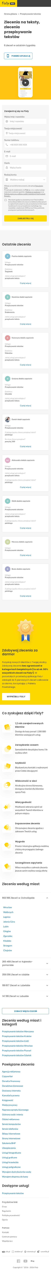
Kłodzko (7, 940)
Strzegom (7, 945)
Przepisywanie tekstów (13, 1193)
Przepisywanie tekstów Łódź (15, 1041)
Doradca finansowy (11, 1081)
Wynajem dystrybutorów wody (16, 1171)
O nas (4, 1206)
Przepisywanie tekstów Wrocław (17, 1045)
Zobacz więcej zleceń (25, 1011)
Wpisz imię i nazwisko (14, 116)
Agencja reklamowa (11, 1071)
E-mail (7, 151)
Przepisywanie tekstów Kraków (16, 1036)
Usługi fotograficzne (11, 1152)
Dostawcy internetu (11, 1090)
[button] (25, 898)
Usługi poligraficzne (11, 1167)
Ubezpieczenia (9, 1148)
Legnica (6, 917)
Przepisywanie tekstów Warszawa (18, 1031)
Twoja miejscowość (13, 128)
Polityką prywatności (33, 192)
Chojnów (7, 950)
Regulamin (6, 1211)
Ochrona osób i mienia (12, 1114)
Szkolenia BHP (9, 1143)
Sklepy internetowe (11, 1133)
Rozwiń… (7, 196)
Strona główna (10, 14)
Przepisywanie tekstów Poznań (16, 1050)
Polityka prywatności (11, 1215)
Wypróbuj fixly (16, 696)
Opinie (5, 1220)
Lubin (6, 926)
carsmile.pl (43, 1251)
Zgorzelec (7, 936)
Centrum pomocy (9, 1236)
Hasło (7, 163)
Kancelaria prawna (10, 1095)
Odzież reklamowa (10, 1119)
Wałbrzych (8, 912)
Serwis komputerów (11, 1124)
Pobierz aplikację (18, 56)
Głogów (7, 931)
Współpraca (7, 1241)
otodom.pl (18, 1251)
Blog (32, 1261)
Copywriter (7, 1076)
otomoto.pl (31, 1251)
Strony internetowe (11, 1138)
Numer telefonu (11, 140)
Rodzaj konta (10, 174)
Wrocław (7, 907)
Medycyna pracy (9, 1105)
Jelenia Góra (9, 921)
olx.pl (6, 1251)
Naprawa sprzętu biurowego (15, 1109)
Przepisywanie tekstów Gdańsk (16, 1055)
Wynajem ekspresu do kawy (15, 1176)
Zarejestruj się (26, 218)
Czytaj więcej (25, 283)
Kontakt (5, 1232)
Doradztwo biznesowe (12, 1085)
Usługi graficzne (9, 1157)
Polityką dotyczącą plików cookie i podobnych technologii (24, 194)
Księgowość (7, 1100)
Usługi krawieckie (10, 1162)
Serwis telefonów (10, 1128)
